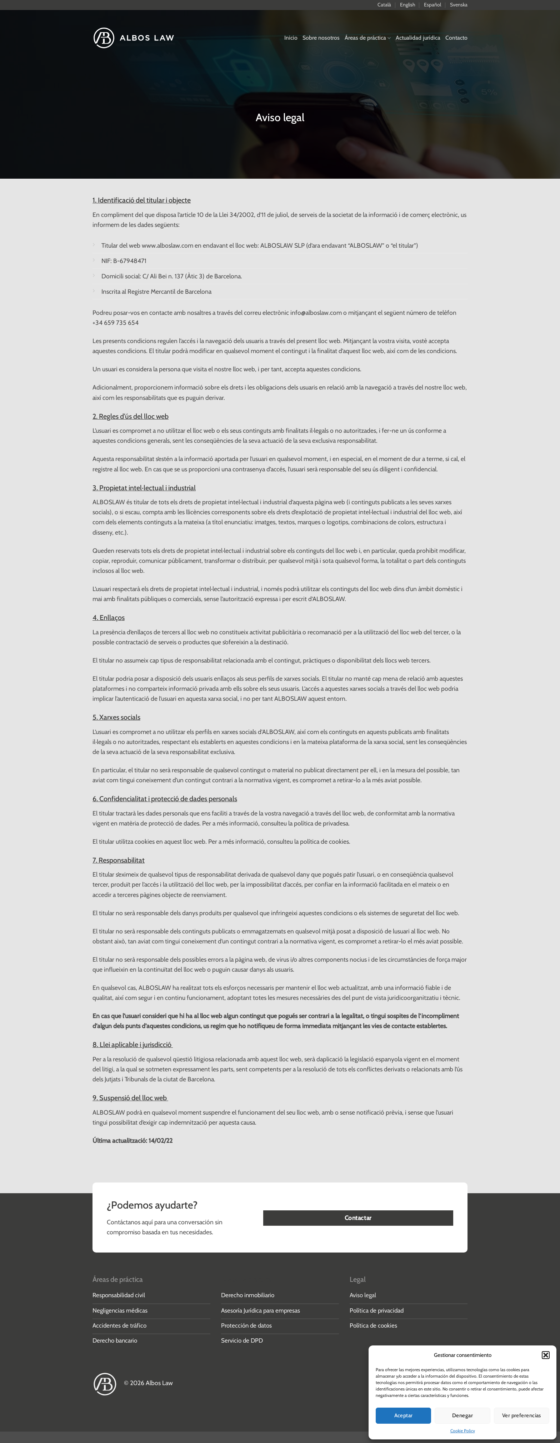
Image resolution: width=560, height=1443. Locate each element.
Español (432, 4)
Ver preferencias (521, 1415)
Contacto (456, 37)
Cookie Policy (462, 1430)
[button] (545, 1355)
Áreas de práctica (368, 37)
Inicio (291, 37)
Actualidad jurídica (418, 37)
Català (384, 4)
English (407, 4)
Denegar (462, 1415)
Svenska (459, 4)
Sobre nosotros (321, 37)
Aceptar (403, 1415)
